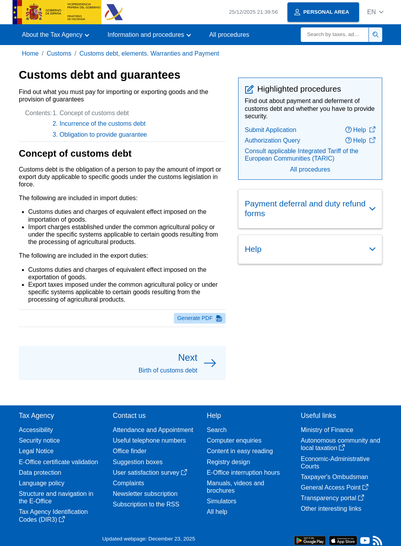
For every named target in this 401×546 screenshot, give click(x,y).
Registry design (228, 462)
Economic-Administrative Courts (335, 463)
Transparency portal (332, 498)
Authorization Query (272, 140)
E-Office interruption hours (243, 472)
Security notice (39, 440)
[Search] (335, 34)
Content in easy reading (240, 451)
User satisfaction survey (150, 472)
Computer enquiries (234, 440)
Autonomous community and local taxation (340, 444)
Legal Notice (36, 451)
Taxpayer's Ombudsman (334, 477)
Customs (59, 53)
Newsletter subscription (145, 493)
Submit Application (270, 130)
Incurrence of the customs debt (103, 123)
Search (217, 430)
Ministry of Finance (327, 430)
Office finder (129, 451)
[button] (375, 12)
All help (217, 511)
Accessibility (36, 430)
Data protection (40, 472)
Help (360, 130)
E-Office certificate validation (58, 462)
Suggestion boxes (138, 462)
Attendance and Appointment (153, 430)
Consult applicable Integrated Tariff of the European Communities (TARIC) (301, 155)
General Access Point (334, 487)
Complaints (128, 483)
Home (30, 53)
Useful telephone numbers (149, 440)
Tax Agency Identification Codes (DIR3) (53, 515)
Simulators (222, 501)
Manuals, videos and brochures (235, 487)
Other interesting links (331, 508)
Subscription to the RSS (146, 504)
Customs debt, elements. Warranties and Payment (149, 53)
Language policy (42, 483)
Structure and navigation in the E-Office (56, 497)
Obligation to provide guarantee (103, 134)
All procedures (229, 34)
